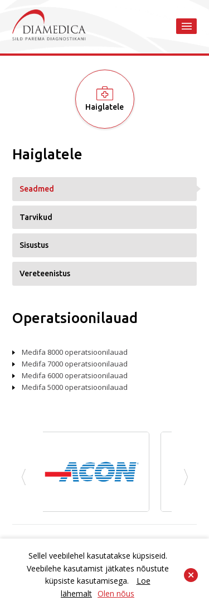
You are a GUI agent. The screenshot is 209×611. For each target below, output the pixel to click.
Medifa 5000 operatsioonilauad (75, 387)
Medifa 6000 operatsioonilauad (75, 375)
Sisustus (34, 245)
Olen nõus (116, 593)
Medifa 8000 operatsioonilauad (75, 352)
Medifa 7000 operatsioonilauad (75, 364)
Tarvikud (36, 217)
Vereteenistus (45, 273)
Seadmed (37, 188)
